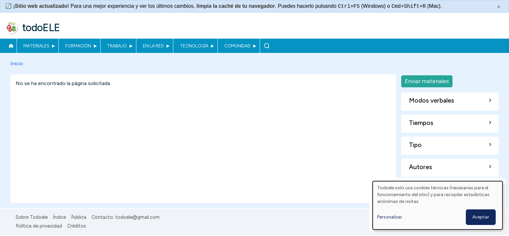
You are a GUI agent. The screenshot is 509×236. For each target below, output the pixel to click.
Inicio (11, 46)
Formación (78, 45)
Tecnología (194, 45)
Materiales (36, 45)
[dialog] (438, 205)
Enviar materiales (427, 81)
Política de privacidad (39, 226)
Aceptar (480, 217)
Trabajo (117, 45)
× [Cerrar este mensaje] (499, 7)
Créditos (76, 226)
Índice (59, 217)
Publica (78, 217)
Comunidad (237, 45)
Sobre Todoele (32, 217)
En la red (153, 45)
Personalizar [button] (389, 217)
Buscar (266, 46)
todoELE (41, 27)
